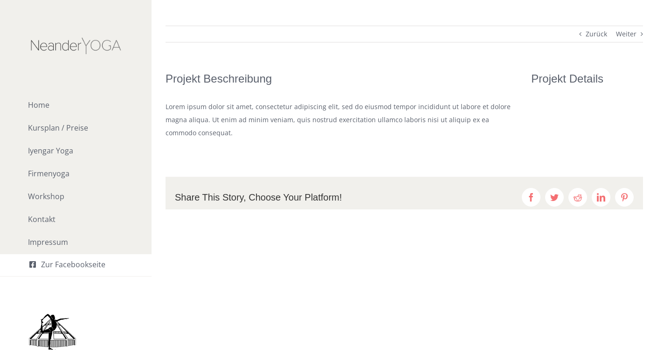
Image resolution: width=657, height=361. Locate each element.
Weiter (626, 33)
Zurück (596, 33)
